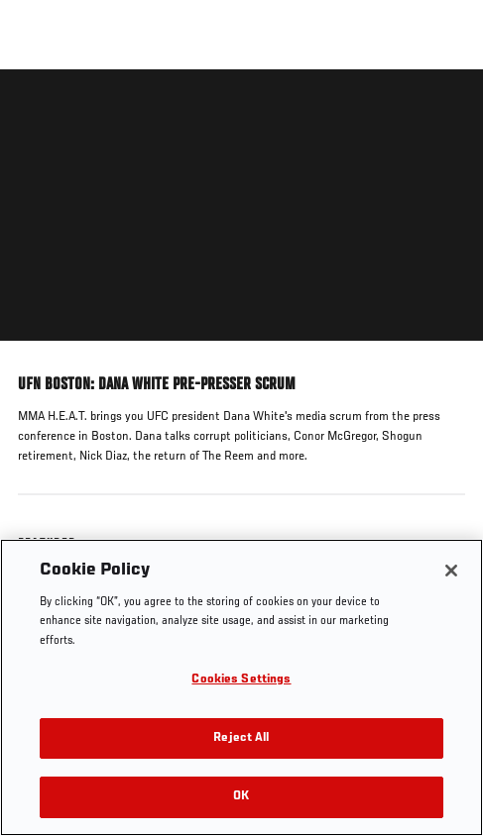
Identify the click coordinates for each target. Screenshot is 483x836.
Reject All (241, 738)
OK (241, 796)
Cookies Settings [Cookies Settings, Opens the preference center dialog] (241, 680)
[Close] (451, 570)
